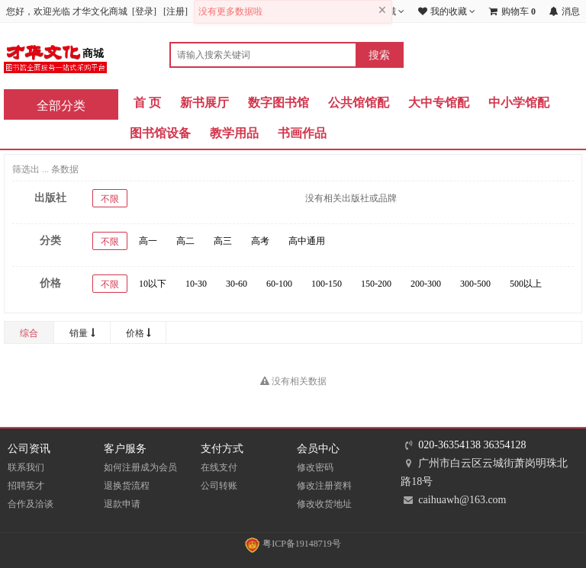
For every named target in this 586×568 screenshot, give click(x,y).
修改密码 (315, 467)
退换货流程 (127, 485)
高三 (223, 241)
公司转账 (219, 485)
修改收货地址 (324, 504)
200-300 (426, 283)
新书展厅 (204, 102)
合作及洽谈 (30, 504)
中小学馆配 (518, 102)
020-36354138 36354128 (472, 445)
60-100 (279, 283)
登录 (144, 11)
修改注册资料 (324, 485)
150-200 (376, 283)
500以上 (526, 283)
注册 (175, 11)
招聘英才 (26, 485)
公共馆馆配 (358, 102)
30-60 (236, 283)
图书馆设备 (160, 133)
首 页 (147, 102)
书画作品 (302, 133)
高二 (185, 241)
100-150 (326, 283)
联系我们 (26, 467)
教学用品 (234, 133)
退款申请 (122, 504)
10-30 (196, 283)
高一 (148, 241)
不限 (110, 199)
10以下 (152, 283)
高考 (260, 241)
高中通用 (306, 241)
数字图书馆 (278, 102)
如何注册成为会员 (140, 467)
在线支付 (219, 467)
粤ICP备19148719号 (293, 543)
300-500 (475, 283)
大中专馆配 (438, 102)
